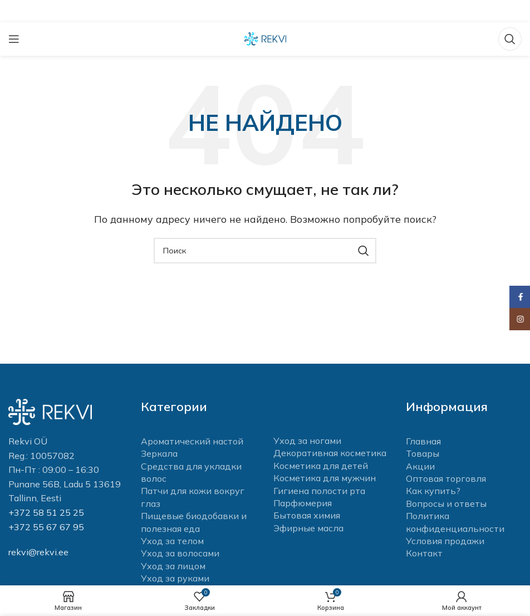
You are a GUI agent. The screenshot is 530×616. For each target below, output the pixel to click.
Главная (423, 441)
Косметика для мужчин (324, 477)
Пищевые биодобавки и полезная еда (194, 522)
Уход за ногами (307, 440)
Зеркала (159, 453)
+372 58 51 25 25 (46, 512)
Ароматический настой (192, 441)
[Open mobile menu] (14, 39)
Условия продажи (445, 540)
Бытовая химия (306, 515)
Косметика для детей (320, 465)
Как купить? (433, 490)
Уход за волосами (180, 553)
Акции (420, 466)
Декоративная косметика (329, 452)
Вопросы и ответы (446, 503)
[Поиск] (510, 39)
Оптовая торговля (446, 478)
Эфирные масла (308, 528)
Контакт (424, 553)
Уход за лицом (173, 565)
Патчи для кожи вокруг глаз (192, 497)
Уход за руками (175, 578)
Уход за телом (172, 540)
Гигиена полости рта (319, 490)
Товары (422, 453)
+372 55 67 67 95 (46, 526)
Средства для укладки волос (191, 472)
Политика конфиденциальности (455, 522)
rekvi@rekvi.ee (38, 552)
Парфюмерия (302, 503)
